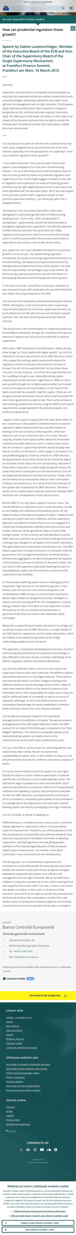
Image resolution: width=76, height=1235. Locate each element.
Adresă (9, 1034)
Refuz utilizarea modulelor (39, 1229)
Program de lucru (15, 1038)
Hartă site (12, 1131)
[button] (71, 3)
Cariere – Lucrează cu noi (19, 1017)
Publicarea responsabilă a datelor (23, 1090)
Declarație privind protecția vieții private (26, 1068)
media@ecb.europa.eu (25, 957)
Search (63, 8)
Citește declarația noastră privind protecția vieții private (39, 1210)
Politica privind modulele (22, 1073)
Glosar (9, 1021)
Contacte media (15, 978)
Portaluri (10, 1107)
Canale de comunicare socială (21, 1047)
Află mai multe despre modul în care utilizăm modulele (39, 1215)
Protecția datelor (14, 1081)
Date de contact (14, 1030)
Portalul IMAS (13, 1119)
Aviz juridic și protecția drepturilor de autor (28, 1064)
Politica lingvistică (15, 1077)
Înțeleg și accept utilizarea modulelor (40, 1222)
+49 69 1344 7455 (22, 951)
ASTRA (9, 1111)
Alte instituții (12, 1026)
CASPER (10, 1115)
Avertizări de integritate (18, 1124)
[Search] (36, 8)
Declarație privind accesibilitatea (23, 1085)
